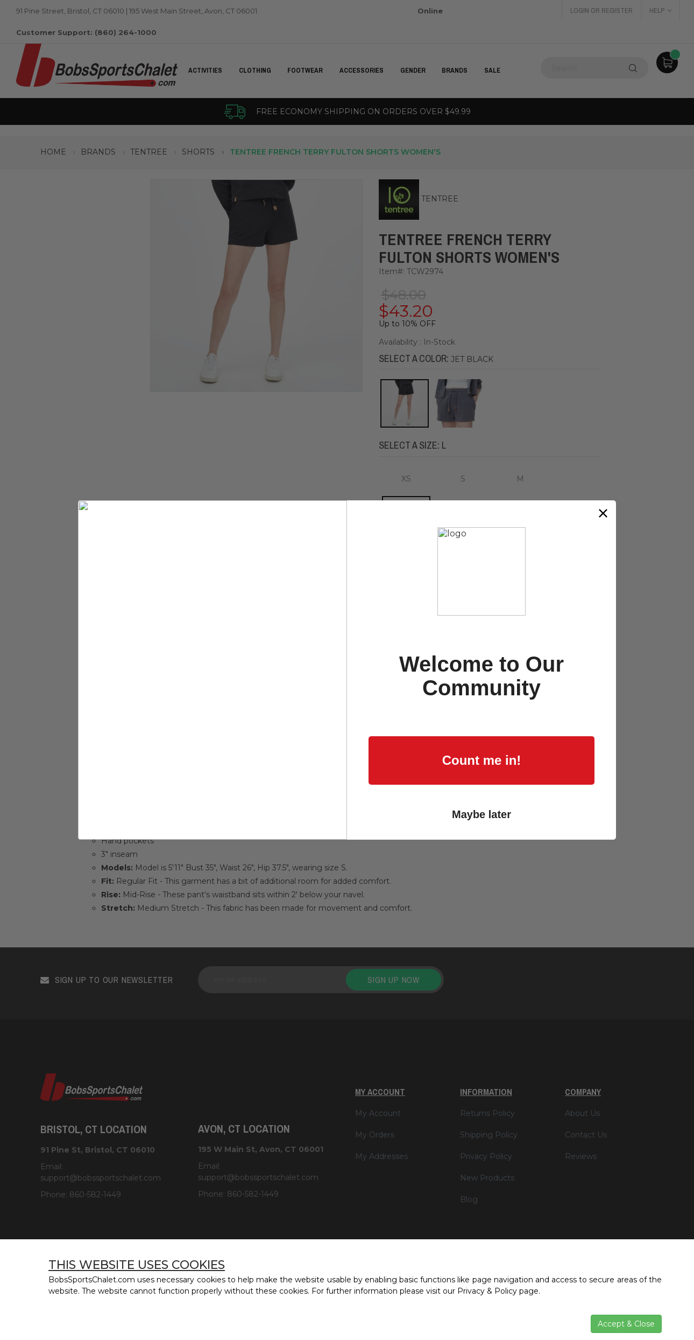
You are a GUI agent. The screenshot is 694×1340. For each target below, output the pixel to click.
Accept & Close (626, 1324)
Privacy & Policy (487, 1291)
